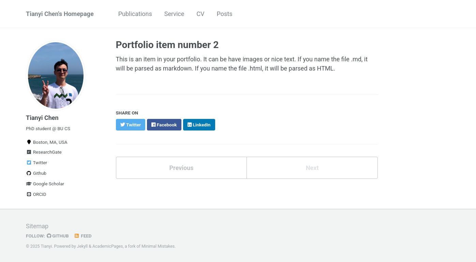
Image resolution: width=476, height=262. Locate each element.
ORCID (36, 194)
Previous (181, 167)
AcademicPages (107, 246)
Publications (135, 13)
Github (36, 173)
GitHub (58, 235)
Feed (83, 235)
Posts (225, 13)
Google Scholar (45, 183)
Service (174, 13)
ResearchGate (44, 152)
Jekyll (82, 246)
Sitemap (37, 226)
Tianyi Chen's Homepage (60, 13)
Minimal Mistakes (158, 246)
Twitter (36, 162)
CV (200, 13)
